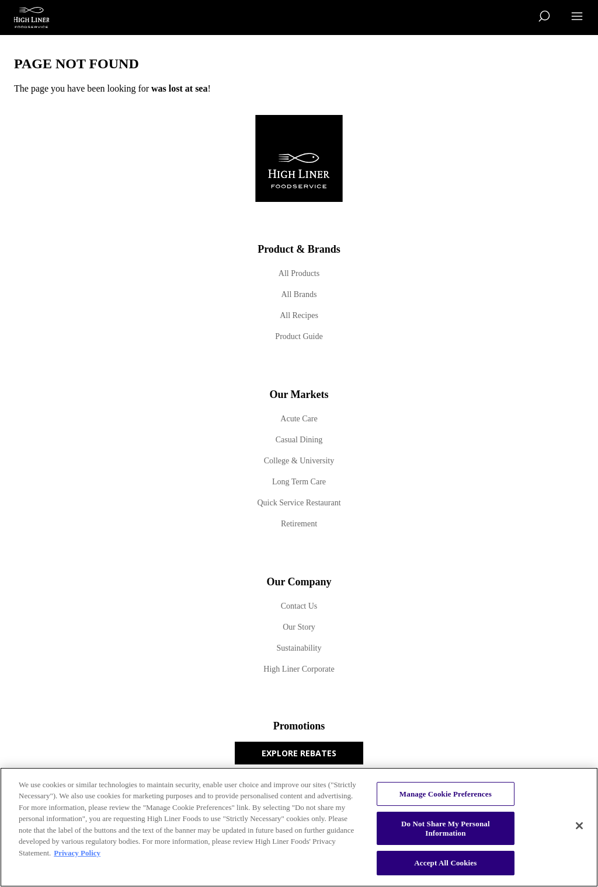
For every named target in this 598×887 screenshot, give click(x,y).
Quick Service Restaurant (298, 502)
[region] (299, 827)
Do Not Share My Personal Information (445, 828)
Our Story (299, 627)
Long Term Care (299, 481)
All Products (299, 273)
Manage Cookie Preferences (445, 794)
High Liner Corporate (298, 669)
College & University (299, 460)
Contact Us (299, 606)
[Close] (579, 826)
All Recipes (299, 315)
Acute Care (298, 418)
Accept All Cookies (445, 862)
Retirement (299, 523)
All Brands (299, 294)
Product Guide (298, 336)
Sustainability (299, 648)
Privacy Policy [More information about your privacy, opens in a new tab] (77, 852)
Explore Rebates (299, 753)
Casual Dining (299, 439)
